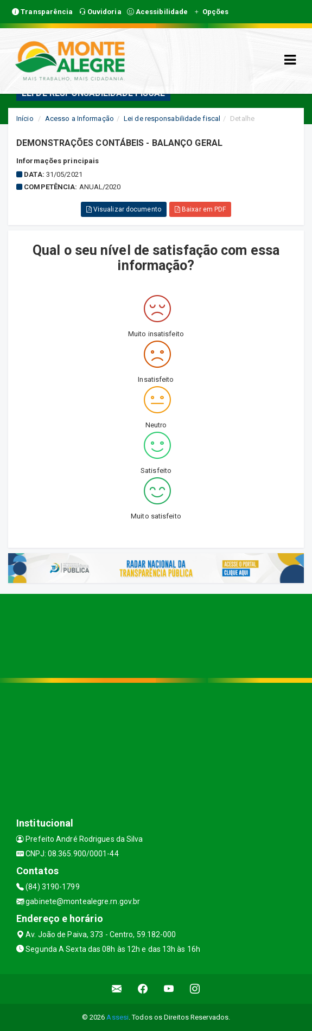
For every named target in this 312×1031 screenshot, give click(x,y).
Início (25, 118)
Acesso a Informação (79, 118)
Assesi (117, 1017)
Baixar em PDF (200, 209)
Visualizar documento (123, 209)
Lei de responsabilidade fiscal (172, 118)
